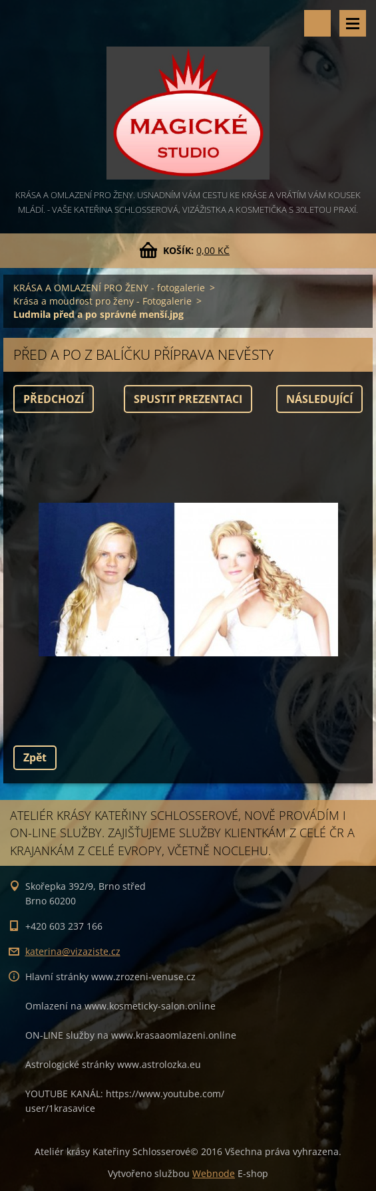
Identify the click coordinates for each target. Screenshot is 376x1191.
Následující (319, 399)
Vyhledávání (317, 23)
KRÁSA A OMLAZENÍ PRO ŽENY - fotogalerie (109, 287)
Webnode (213, 1173)
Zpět (35, 757)
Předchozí (53, 399)
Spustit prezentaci (188, 399)
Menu (352, 23)
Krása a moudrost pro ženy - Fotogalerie (102, 301)
